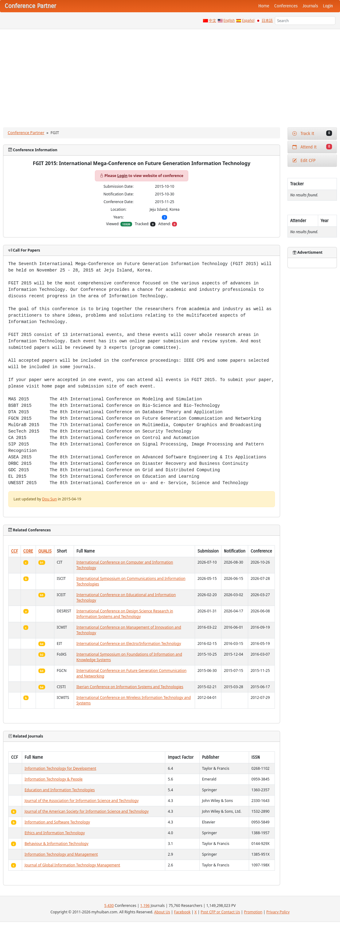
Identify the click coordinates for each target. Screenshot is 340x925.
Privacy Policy (278, 912)
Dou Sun (49, 499)
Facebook (182, 912)
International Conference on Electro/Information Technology (128, 643)
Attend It (312, 147)
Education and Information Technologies (60, 789)
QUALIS (45, 551)
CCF (14, 551)
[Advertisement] (170, 75)
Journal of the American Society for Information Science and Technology (87, 811)
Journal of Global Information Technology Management (72, 865)
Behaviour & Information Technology (56, 843)
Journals (310, 6)
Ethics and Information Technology (55, 832)
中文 (212, 20)
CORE (28, 551)
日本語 (267, 20)
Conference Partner (26, 132)
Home (263, 6)
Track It (312, 133)
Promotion (253, 912)
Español (248, 20)
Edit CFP (303, 160)
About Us (162, 912)
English (229, 20)
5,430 (109, 905)
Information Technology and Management (61, 854)
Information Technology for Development (60, 768)
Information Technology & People (54, 779)
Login (328, 6)
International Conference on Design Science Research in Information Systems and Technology (124, 613)
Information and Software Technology (57, 822)
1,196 (145, 905)
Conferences (286, 6)
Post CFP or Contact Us (220, 912)
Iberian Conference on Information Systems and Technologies (129, 686)
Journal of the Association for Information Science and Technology (82, 800)
